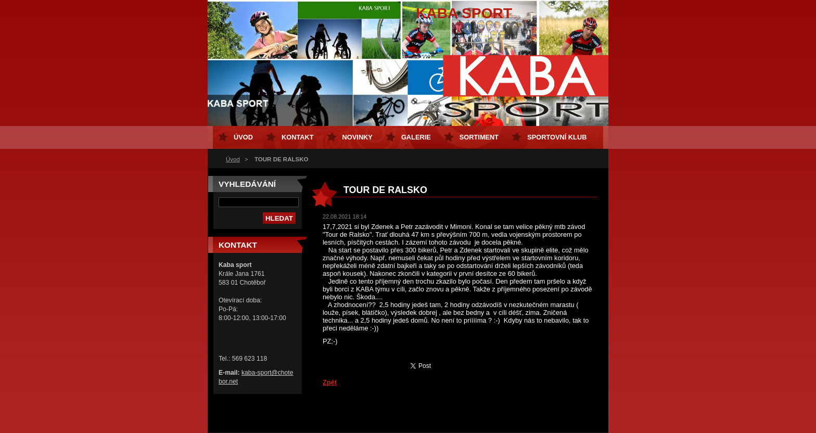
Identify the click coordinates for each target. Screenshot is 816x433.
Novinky (357, 137)
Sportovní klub (556, 137)
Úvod (233, 159)
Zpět (330, 382)
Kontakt (298, 137)
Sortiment (479, 137)
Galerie (416, 137)
